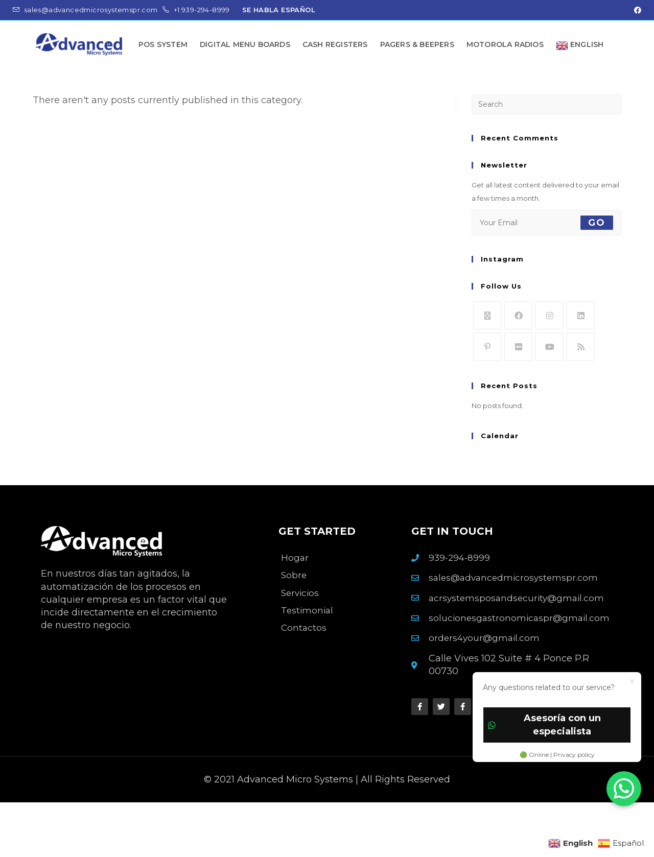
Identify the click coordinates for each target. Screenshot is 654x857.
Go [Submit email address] (596, 222)
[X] (487, 315)
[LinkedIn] (581, 315)
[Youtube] (549, 346)
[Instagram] (549, 315)
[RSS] (581, 346)
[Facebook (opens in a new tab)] (636, 10)
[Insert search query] (546, 104)
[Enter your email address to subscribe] (546, 222)
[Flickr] (518, 346)
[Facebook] (518, 315)
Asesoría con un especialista (544, 724)
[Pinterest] (487, 346)
